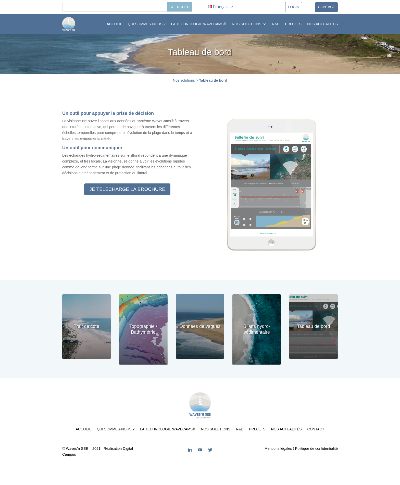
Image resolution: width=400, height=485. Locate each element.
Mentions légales (278, 448)
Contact (326, 7)
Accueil (114, 24)
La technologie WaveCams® (198, 24)
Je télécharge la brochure (127, 189)
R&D (276, 24)
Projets (293, 24)
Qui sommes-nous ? (147, 24)
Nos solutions (246, 24)
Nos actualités (322, 24)
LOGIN (293, 7)
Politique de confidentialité (316, 448)
